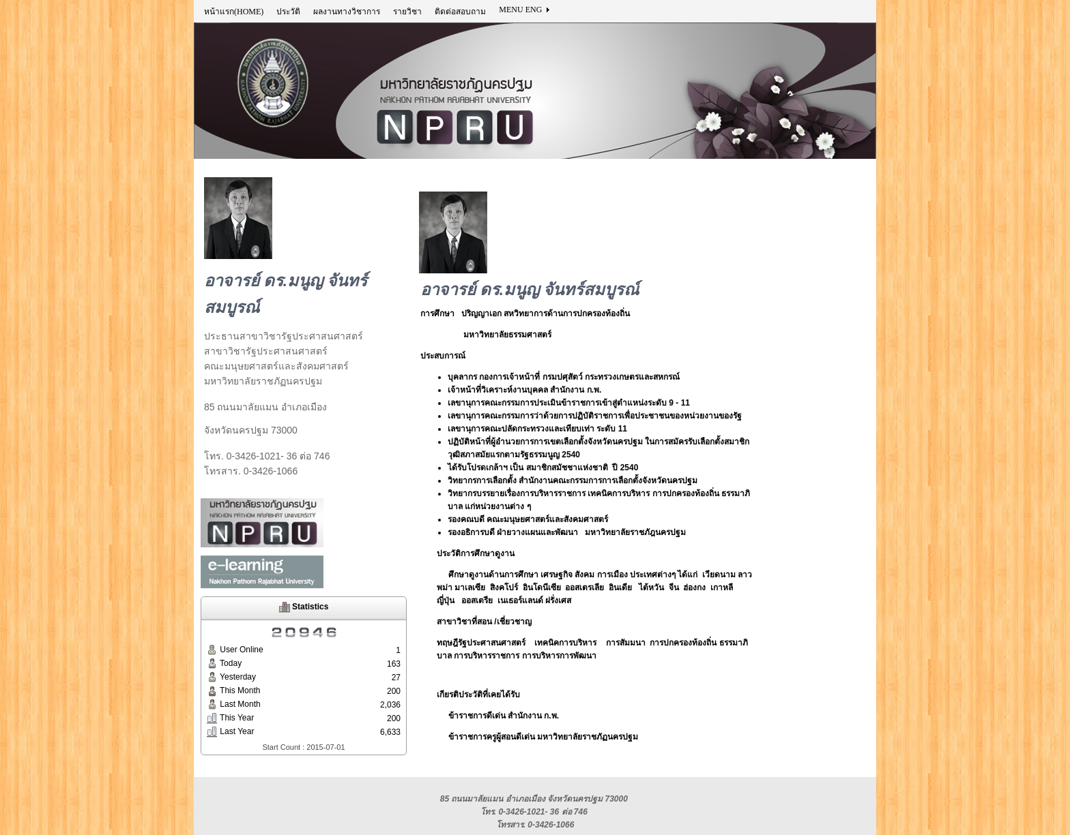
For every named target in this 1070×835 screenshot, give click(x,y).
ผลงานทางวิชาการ (346, 11)
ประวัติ (288, 11)
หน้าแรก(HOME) (233, 11)
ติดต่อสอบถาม (460, 11)
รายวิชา (407, 11)
